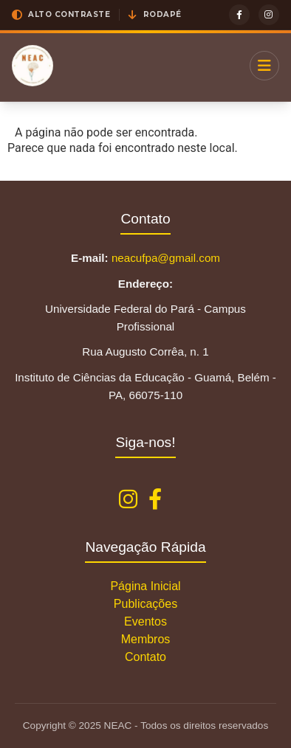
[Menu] (264, 65)
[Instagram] (269, 14)
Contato (145, 657)
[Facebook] (239, 14)
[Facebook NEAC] (155, 500)
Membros (146, 639)
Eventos (145, 621)
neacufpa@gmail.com (166, 258)
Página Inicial (145, 586)
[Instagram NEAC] (128, 500)
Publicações (145, 604)
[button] (61, 15)
